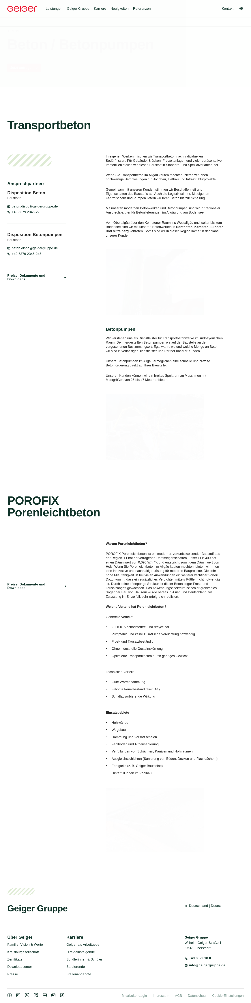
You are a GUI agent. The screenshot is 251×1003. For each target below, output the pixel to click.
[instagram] (19, 996)
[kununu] (54, 996)
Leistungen (54, 8)
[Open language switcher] (241, 8)
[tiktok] (63, 996)
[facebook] (10, 996)
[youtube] (28, 996)
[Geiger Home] (22, 9)
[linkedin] (45, 996)
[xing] (37, 996)
